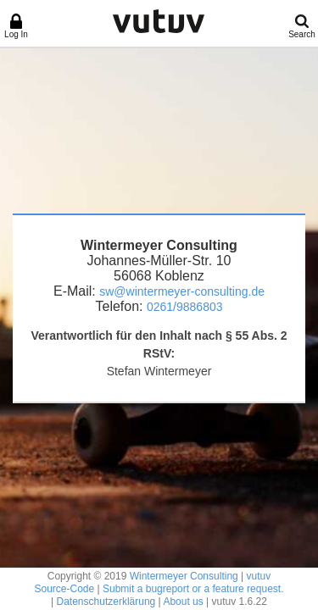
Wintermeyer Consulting (184, 576)
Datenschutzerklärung (106, 601)
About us (183, 601)
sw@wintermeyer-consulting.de (182, 291)
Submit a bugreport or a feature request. (193, 589)
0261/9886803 (185, 306)
